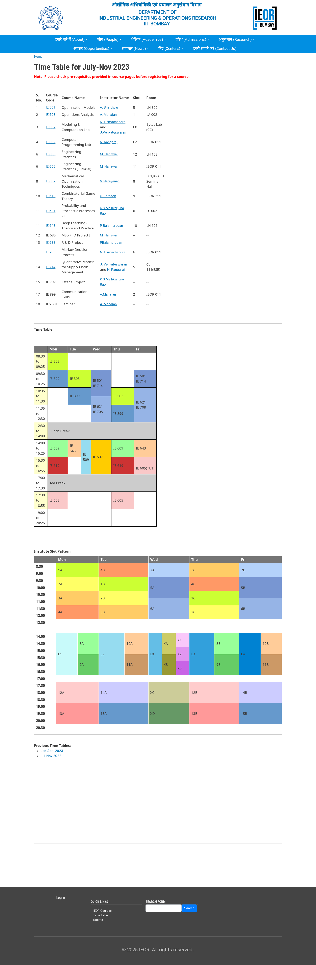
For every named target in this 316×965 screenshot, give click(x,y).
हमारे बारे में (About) (70, 39)
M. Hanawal (108, 154)
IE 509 (50, 142)
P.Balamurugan (111, 242)
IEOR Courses (102, 911)
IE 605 (50, 154)
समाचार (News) (134, 48)
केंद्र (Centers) (169, 48)
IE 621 (50, 211)
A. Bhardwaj (109, 107)
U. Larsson (108, 196)
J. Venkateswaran (113, 264)
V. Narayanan (110, 181)
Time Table (100, 915)
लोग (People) (107, 39)
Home (38, 57)
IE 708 (50, 252)
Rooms (98, 920)
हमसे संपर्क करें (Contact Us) (214, 48)
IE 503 (50, 115)
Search (189, 908)
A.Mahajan (108, 294)
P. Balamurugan (111, 226)
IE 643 (50, 226)
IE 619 (50, 196)
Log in (60, 898)
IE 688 (50, 242)
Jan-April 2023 (52, 751)
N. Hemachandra (112, 122)
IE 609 (50, 181)
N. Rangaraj (108, 142)
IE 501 (50, 107)
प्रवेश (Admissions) (191, 39)
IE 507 (50, 127)
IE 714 (50, 267)
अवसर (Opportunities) (91, 48)
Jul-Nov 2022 (51, 756)
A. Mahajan (108, 115)
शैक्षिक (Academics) (147, 39)
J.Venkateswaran (113, 132)
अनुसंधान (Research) (235, 39)
